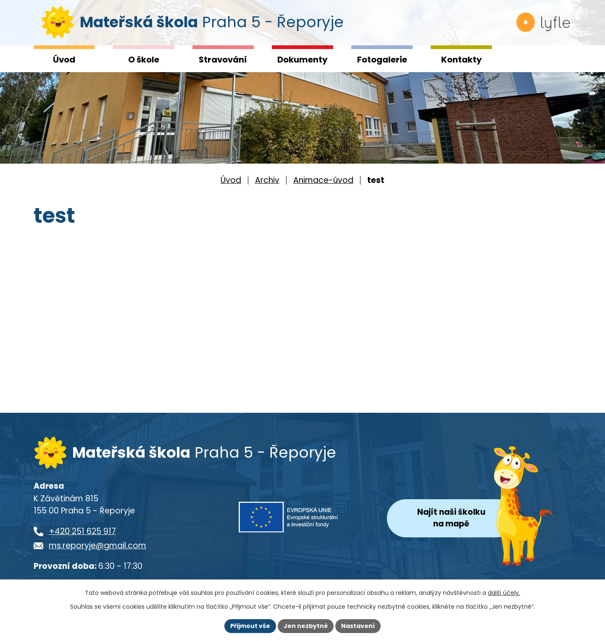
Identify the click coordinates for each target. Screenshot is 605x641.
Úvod (64, 59)
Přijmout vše (250, 626)
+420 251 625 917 (82, 533)
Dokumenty (302, 59)
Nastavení (358, 626)
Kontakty (461, 59)
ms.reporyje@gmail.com (97, 547)
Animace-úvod (323, 180)
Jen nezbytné (306, 626)
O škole (143, 59)
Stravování (223, 59)
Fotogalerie (382, 59)
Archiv (267, 180)
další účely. (504, 593)
